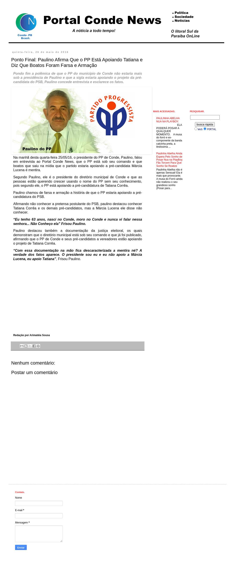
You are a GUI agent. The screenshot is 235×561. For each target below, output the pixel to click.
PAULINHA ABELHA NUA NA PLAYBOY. (168, 120)
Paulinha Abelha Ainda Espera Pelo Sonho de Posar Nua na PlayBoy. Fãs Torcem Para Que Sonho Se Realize (169, 160)
